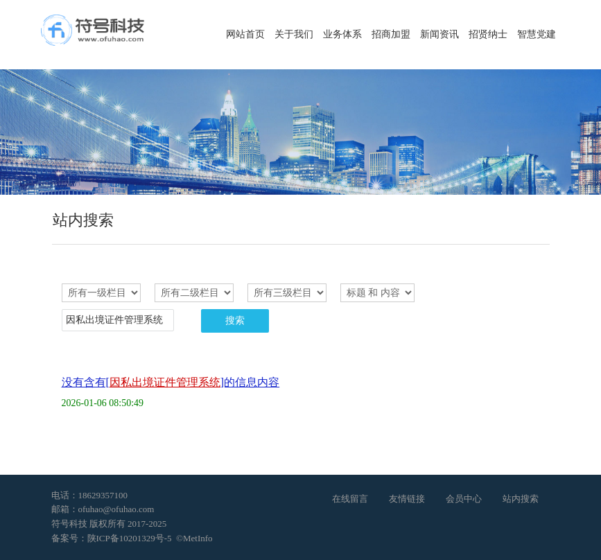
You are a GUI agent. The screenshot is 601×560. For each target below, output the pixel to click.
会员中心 (464, 498)
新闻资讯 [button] (439, 34)
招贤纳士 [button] (488, 34)
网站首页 (245, 34)
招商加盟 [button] (391, 34)
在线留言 (350, 498)
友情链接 (407, 498)
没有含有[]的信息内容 (171, 382)
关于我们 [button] (294, 34)
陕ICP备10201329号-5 (129, 538)
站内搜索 (521, 498)
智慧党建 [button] (536, 34)
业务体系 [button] (342, 34)
